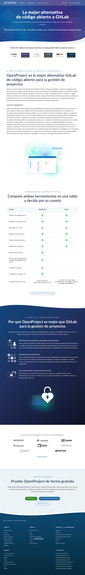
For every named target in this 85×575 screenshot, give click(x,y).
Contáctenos (38, 570)
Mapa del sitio (31, 570)
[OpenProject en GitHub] (54, 571)
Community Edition (8, 533)
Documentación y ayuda (9, 548)
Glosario (5, 552)
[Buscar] (70, 3)
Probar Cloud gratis (31, 493)
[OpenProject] (5, 515)
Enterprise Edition (8, 535)
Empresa (32, 522)
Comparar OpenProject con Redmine (64, 563)
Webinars (6, 563)
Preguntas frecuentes (8, 550)
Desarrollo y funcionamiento (65, 522)
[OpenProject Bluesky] (69, 571)
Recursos (45, 2)
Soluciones (31, 2)
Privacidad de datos (22, 570)
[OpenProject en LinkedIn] (60, 571)
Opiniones (6, 540)
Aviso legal (6, 570)
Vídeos (5, 554)
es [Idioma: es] (64, 2)
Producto (22, 2)
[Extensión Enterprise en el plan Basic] (24, 274)
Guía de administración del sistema (63, 531)
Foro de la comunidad (8, 556)
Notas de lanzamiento (60, 538)
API (56, 535)
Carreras (32, 533)
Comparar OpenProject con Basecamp (64, 561)
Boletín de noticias (34, 538)
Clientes (31, 529)
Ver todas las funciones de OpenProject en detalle (42, 293)
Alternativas (10, 515)
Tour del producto (7, 525)
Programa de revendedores (36, 531)
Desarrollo (58, 533)
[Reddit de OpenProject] (66, 571)
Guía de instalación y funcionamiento (63, 529)
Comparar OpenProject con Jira (62, 550)
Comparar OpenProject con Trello (63, 554)
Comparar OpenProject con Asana (63, 552)
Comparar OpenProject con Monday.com (64, 556)
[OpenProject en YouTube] (63, 571)
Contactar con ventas (42, 498)
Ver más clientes (42, 451)
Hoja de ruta (58, 525)
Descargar (58, 527)
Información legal (13, 570)
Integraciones (7, 529)
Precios (39, 2)
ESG (31, 527)
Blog (5, 561)
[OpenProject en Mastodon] (57, 571)
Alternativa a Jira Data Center (62, 548)
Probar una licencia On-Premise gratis (49, 493)
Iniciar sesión (76, 2)
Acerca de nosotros (34, 525)
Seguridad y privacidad (9, 538)
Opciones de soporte (8, 531)
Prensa (31, 535)
